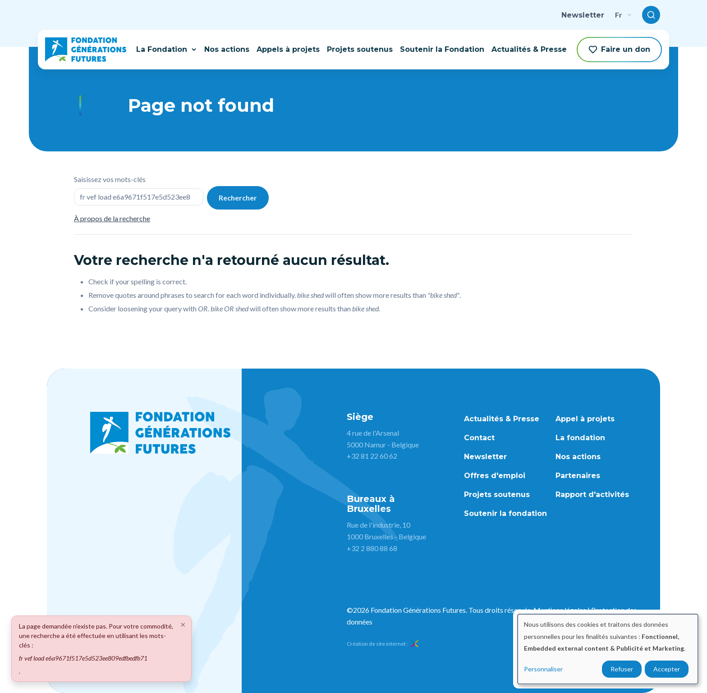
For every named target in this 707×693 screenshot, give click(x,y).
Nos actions (226, 49)
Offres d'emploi (494, 475)
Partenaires (578, 475)
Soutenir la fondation (505, 513)
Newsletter (582, 15)
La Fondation (166, 49)
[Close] (183, 624)
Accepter (666, 669)
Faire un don (619, 49)
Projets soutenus (360, 49)
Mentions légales (559, 610)
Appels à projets (288, 49)
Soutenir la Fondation (442, 49)
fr (623, 14)
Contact (479, 437)
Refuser (622, 669)
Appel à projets (585, 419)
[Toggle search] (651, 15)
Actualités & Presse (529, 49)
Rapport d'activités (592, 494)
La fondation (580, 437)
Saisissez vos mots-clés (110, 179)
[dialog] (608, 649)
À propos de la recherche (112, 218)
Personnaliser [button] (543, 669)
